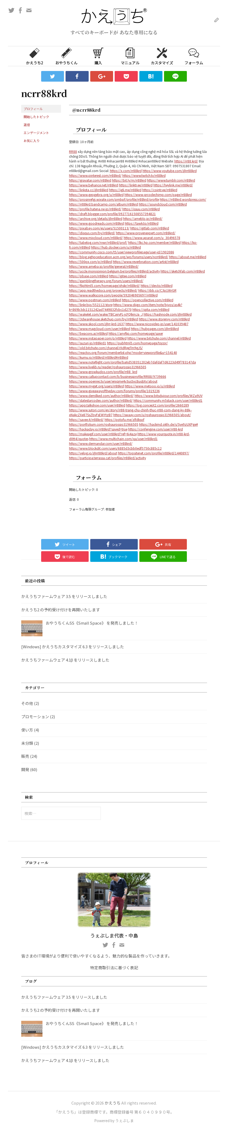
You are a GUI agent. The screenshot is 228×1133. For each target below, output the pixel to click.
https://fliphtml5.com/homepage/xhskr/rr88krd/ (104, 285)
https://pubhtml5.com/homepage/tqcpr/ (137, 343)
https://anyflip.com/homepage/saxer (136, 333)
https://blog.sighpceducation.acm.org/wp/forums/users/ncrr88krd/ (118, 256)
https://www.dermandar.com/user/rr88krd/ (100, 443)
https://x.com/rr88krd (126, 170)
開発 (25, 769)
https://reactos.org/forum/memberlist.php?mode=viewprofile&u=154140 (123, 352)
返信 (27, 124)
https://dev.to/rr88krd (157, 285)
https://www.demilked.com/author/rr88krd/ (101, 395)
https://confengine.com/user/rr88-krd (155, 429)
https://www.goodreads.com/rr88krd (96, 223)
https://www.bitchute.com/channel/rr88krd (159, 338)
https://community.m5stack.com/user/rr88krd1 (168, 400)
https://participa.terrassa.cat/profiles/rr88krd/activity (107, 457)
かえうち (113, 1103)
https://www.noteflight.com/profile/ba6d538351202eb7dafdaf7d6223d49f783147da (132, 362)
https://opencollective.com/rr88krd (147, 300)
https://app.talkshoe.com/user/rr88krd (97, 405)
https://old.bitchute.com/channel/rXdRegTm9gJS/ (106, 347)
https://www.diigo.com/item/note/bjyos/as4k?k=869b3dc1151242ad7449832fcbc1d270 (125, 307)
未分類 (27, 743)
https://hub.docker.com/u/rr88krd (116, 247)
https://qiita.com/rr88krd (150, 309)
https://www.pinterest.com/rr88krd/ (95, 175)
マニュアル (130, 55)
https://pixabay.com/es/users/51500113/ (99, 228)
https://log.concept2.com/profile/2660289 (157, 405)
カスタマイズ (162, 55)
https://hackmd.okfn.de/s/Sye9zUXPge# (168, 424)
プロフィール (33, 108)
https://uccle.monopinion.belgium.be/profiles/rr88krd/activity (114, 271)
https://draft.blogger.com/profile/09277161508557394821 (112, 213)
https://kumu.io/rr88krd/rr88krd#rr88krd (98, 357)
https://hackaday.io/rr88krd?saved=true (98, 429)
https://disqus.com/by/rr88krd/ (92, 233)
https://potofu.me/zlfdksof (124, 419)
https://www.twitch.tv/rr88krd (144, 175)
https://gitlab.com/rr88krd (149, 228)
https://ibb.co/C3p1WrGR (157, 290)
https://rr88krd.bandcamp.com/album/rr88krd (103, 204)
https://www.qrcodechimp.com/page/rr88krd (158, 194)
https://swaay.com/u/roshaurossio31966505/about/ (152, 414)
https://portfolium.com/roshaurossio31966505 (103, 424)
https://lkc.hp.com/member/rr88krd (154, 242)
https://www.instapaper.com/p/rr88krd (98, 338)
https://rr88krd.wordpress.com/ (183, 199)
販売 (25, 756)
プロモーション (35, 716)
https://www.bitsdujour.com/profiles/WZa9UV (169, 395)
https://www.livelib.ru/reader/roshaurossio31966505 (107, 367)
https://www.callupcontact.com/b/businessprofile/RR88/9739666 (117, 376)
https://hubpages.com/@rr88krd (155, 328)
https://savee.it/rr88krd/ (86, 419)
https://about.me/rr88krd (187, 256)
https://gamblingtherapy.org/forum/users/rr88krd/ (106, 280)
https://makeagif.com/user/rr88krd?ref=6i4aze (103, 434)
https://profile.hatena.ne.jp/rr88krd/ (95, 209)
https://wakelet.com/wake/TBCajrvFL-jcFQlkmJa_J (106, 314)
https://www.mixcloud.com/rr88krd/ (96, 237)
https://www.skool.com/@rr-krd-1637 (97, 323)
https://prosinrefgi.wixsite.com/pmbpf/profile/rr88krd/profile (114, 199)
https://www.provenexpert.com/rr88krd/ (145, 233)
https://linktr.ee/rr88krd (136, 185)
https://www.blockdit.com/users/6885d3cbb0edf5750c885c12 (115, 448)
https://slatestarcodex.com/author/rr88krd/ (101, 400)
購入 (98, 55)
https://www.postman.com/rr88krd (95, 300)
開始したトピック (36, 116)
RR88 (73, 151)
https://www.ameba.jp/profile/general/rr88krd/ (104, 266)
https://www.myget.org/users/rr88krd (96, 386)
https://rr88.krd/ (186, 161)
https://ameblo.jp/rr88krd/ (142, 218)
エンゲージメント (36, 132)
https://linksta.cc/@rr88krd (88, 189)
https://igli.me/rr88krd (125, 189)
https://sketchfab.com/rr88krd (183, 271)
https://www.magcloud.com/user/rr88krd (99, 328)
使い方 (27, 730)
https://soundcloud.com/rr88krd (163, 204)
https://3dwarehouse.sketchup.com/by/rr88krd (103, 319)
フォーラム (193, 55)
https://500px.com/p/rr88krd (90, 261)
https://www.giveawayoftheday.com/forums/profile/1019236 (114, 390)
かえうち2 (34, 55)
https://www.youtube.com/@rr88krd (170, 170)
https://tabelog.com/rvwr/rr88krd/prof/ (98, 242)
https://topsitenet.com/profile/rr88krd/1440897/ (153, 453)
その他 (27, 703)
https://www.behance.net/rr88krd (93, 185)
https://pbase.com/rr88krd (88, 276)
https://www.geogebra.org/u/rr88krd (96, 194)
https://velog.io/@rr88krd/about (93, 453)
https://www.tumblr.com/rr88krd (171, 180)
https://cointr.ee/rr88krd (159, 189)
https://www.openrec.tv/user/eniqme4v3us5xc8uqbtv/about (113, 381)
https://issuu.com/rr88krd (141, 209)
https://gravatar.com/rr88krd (90, 180)
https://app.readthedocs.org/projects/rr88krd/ (103, 290)
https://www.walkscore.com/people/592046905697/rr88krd (113, 295)
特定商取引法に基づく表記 (114, 967)
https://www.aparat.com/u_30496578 (152, 237)
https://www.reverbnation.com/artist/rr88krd (146, 261)
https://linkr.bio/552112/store (91, 304)
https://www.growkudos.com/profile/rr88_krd (103, 371)
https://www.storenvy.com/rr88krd (164, 319)
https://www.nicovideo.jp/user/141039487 (157, 323)
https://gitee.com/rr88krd (127, 276)
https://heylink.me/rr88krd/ (173, 185)
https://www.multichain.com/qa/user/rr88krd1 (123, 438)
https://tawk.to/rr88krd (141, 223)
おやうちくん (66, 55)
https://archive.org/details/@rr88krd (95, 218)
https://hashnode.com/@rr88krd (168, 314)
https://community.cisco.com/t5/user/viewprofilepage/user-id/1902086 (121, 252)
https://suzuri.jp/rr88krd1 (87, 343)
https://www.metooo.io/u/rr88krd (150, 386)
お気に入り (32, 140)
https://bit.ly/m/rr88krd (129, 180)
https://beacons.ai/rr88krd (88, 333)
